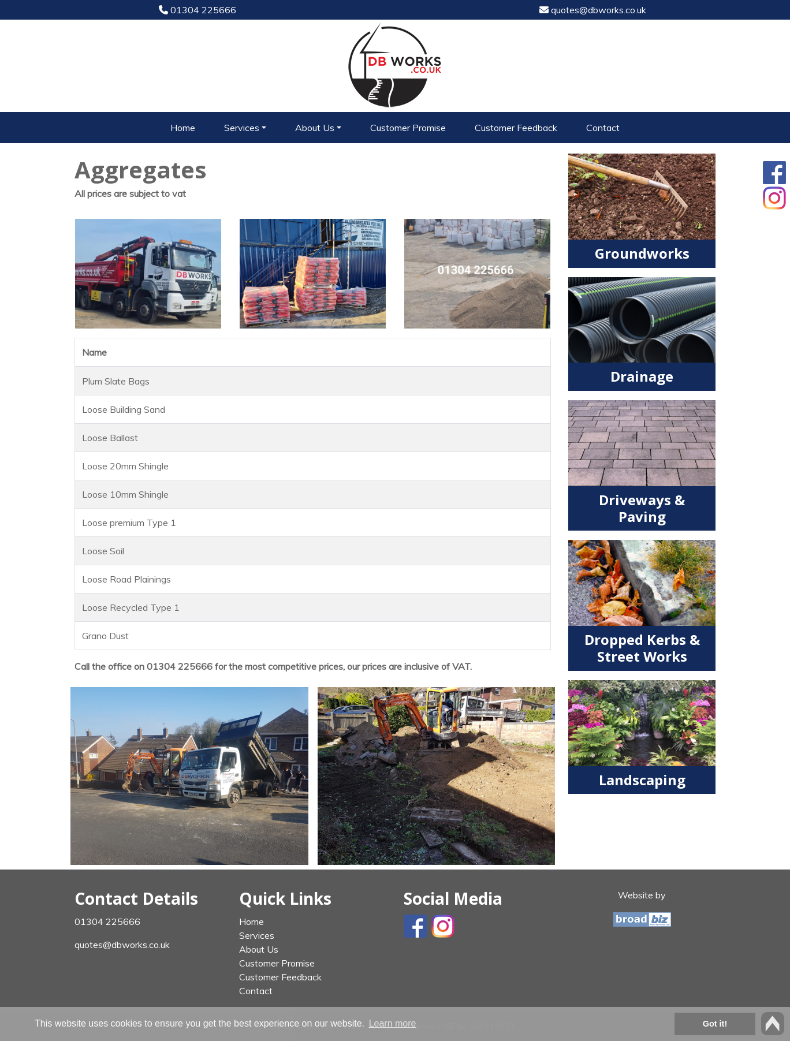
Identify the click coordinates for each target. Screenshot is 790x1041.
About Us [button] (314, 127)
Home (182, 127)
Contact (603, 127)
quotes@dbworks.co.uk (592, 10)
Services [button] (241, 127)
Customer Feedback (516, 127)
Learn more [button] (392, 1023)
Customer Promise (408, 127)
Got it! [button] (715, 1023)
